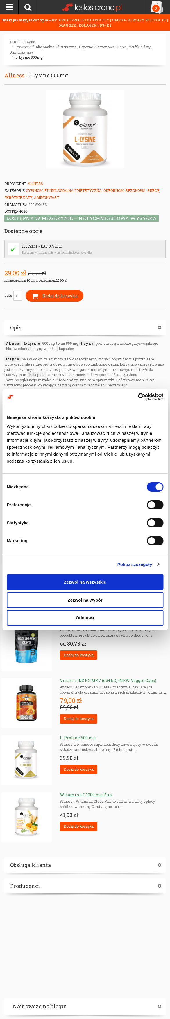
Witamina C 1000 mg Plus (86, 795)
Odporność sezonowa (97, 47)
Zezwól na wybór (84, 600)
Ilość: (13, 296)
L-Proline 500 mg (78, 738)
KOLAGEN (88, 25)
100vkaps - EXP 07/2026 (42, 246)
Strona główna (22, 41)
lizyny (87, 343)
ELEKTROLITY (96, 20)
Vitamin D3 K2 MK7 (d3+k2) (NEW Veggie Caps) (108, 680)
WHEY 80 (140, 20)
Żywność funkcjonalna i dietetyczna (46, 47)
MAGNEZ (68, 25)
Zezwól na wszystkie (85, 582)
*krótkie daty (140, 47)
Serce (121, 47)
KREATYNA (69, 20)
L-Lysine (32, 343)
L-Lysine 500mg (28, 57)
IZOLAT (159, 20)
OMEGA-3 (121, 20)
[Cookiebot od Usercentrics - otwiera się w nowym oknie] (137, 397)
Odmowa (85, 617)
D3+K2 (105, 25)
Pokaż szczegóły (134, 564)
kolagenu (36, 374)
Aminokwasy (21, 52)
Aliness (14, 75)
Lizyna (12, 359)
